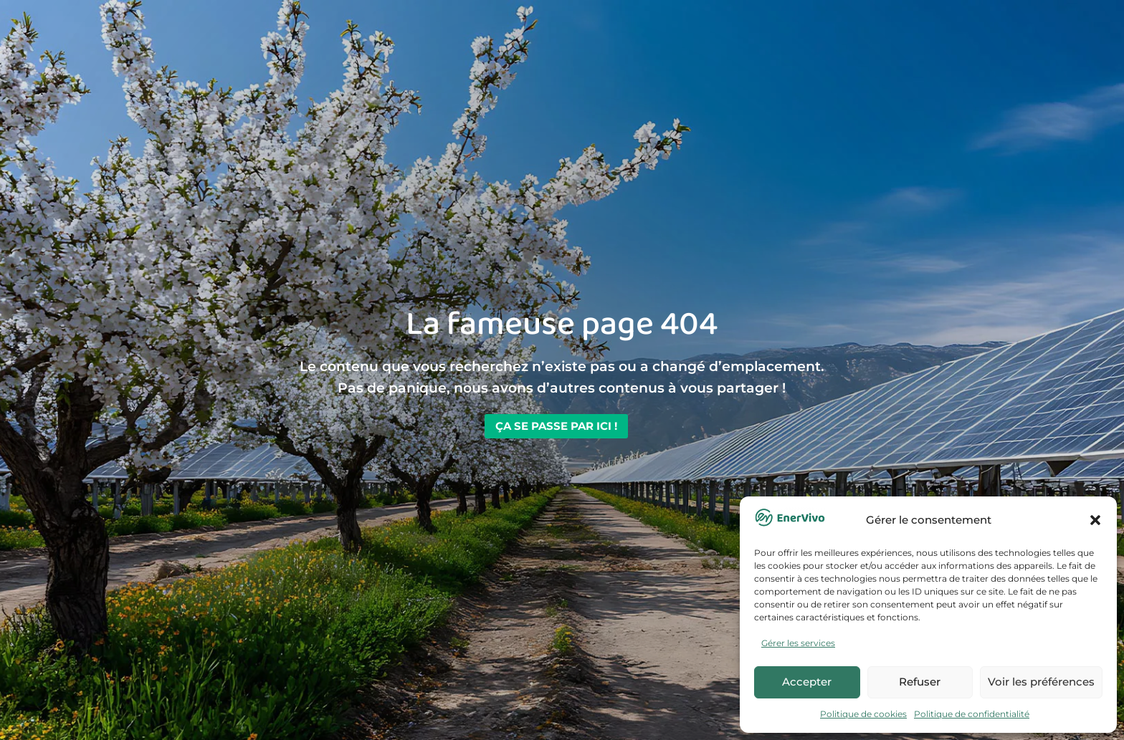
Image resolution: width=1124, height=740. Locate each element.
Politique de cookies (863, 713)
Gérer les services (798, 643)
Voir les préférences (1041, 681)
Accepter (807, 681)
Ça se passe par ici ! (556, 426)
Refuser (919, 681)
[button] (1095, 520)
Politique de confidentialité (971, 713)
